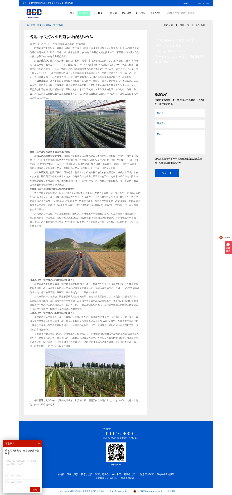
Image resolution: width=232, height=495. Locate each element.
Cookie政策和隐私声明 (170, 163)
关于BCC (155, 13)
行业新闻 (58, 25)
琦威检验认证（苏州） (106, 478)
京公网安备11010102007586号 (147, 491)
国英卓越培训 (127, 478)
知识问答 (126, 13)
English (185, 3)
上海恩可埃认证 (146, 474)
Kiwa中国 (116, 474)
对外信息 (140, 13)
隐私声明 (171, 491)
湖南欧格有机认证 (165, 474)
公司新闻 (168, 25)
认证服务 (98, 13)
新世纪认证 (129, 474)
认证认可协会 (102, 474)
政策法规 (112, 13)
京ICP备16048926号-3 (119, 491)
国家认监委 (86, 474)
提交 (167, 172)
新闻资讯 (84, 13)
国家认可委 (72, 474)
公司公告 (184, 25)
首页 (72, 13)
